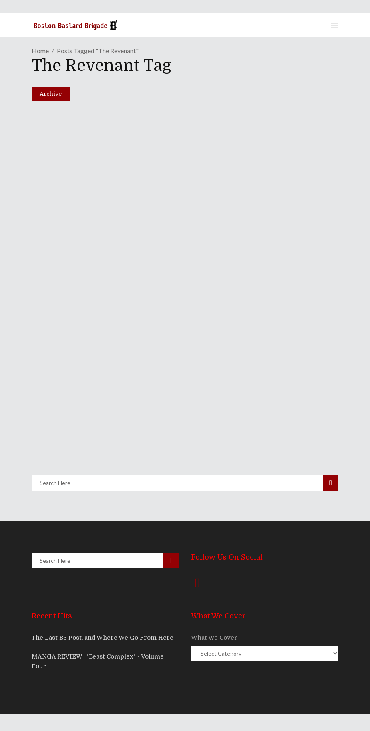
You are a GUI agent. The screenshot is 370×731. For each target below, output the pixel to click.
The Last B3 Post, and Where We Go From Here (102, 637)
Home (40, 50)
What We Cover (214, 637)
